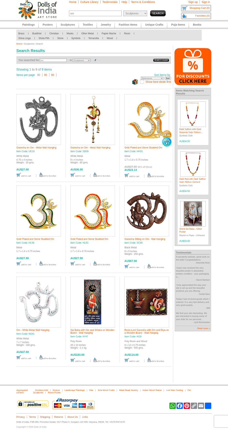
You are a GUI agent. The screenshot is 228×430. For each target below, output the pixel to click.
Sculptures (68, 24)
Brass (21, 33)
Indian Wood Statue (152, 390)
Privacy (20, 416)
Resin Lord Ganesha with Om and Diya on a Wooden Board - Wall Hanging (146, 331)
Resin (127, 33)
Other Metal (87, 33)
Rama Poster (54, 392)
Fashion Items (128, 24)
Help (124, 2)
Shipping (45, 416)
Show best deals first (158, 81)
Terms (32, 416)
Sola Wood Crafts (106, 390)
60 (45, 74)
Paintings (28, 24)
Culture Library (89, 2)
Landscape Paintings (74, 390)
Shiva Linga (24, 38)
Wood (110, 38)
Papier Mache (109, 33)
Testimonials (110, 2)
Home (72, 2)
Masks (70, 33)
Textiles (88, 24)
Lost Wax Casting (174, 390)
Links (85, 416)
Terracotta (93, 38)
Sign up (193, 2)
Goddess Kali (41, 390)
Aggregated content (22, 391)
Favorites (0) (202, 15)
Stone (60, 38)
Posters (48, 24)
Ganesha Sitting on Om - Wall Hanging (144, 239)
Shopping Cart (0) (199, 8)
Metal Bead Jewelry (128, 390)
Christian (54, 33)
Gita (91, 390)
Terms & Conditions (143, 2)
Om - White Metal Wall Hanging (33, 330)
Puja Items (178, 24)
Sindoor (56, 390)
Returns (58, 416)
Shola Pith (44, 38)
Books (197, 24)
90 (52, 74)
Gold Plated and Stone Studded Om (143, 147)
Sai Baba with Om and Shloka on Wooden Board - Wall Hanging (92, 331)
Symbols (75, 38)
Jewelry (106, 24)
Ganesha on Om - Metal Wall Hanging (36, 147)
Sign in (206, 2)
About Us (72, 416)
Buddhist (37, 33)
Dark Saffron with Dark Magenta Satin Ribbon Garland (190, 132)
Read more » (203, 328)
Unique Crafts (154, 24)
